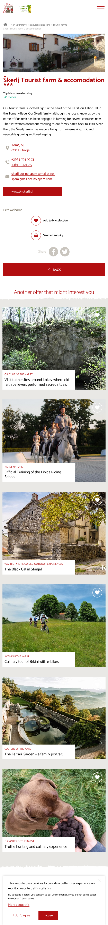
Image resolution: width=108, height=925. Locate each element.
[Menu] (101, 8)
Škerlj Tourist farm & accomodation (22, 28)
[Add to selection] (49, 221)
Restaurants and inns (39, 25)
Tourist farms (60, 25)
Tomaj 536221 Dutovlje (20, 147)
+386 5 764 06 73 (22, 159)
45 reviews (10, 97)
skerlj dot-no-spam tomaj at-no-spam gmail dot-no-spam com (33, 176)
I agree (48, 915)
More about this (18, 905)
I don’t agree (21, 915)
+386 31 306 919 (21, 165)
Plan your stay (18, 25)
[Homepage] (8, 8)
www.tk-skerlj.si (22, 191)
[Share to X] (65, 252)
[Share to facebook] (53, 252)
